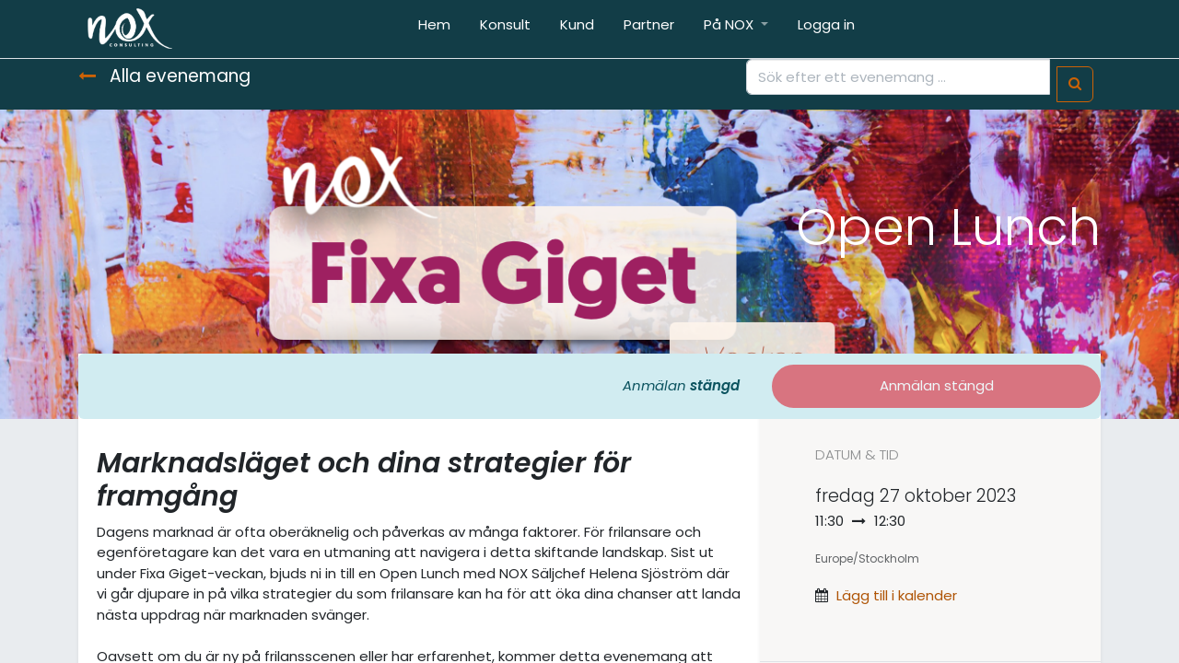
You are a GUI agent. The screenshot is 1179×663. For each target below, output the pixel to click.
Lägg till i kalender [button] (896, 595)
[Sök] (1074, 84)
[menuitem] (434, 29)
